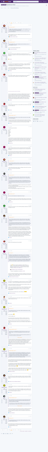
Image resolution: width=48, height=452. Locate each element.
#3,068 (30, 296)
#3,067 (30, 280)
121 (7, 22)
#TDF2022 (20, 265)
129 (18, 22)
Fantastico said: (11, 217)
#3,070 (30, 327)
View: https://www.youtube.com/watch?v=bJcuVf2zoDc (14, 91)
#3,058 (30, 126)
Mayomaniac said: (11, 193)
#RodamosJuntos (16, 267)
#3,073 (30, 384)
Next (21, 22)
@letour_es (20, 267)
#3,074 (30, 395)
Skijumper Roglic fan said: (12, 329)
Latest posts (35, 87)
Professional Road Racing (38, 56)
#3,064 (30, 215)
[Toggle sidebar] (46, 5)
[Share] (28, 25)
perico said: (10, 252)
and (13, 36)
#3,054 (30, 62)
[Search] (25, 1)
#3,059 (30, 146)
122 (9, 22)
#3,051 (30, 25)
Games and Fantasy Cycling (38, 108)
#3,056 (30, 103)
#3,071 (30, 348)
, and (14, 276)
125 (15, 22)
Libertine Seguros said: (12, 115)
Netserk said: (11, 308)
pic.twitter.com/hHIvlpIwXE (18, 269)
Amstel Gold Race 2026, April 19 (39, 62)
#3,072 (30, 374)
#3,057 (30, 113)
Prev (2, 22)
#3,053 (30, 52)
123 (11, 22)
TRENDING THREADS (36, 50)
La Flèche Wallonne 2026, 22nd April (40, 72)
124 (13, 22)
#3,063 (30, 205)
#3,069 (30, 306)
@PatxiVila (12, 269)
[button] (2, 1)
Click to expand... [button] (20, 337)
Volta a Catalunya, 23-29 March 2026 (40, 82)
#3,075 (30, 416)
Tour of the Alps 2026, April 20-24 (40, 114)
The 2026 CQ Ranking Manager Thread (40, 106)
